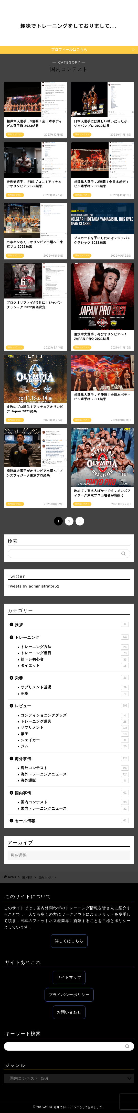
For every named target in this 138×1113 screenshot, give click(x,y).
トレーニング (72, 637)
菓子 (75, 734)
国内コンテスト (75, 802)
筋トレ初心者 (75, 659)
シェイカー (75, 740)
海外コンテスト (75, 768)
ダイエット (75, 665)
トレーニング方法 (75, 647)
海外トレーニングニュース (75, 774)
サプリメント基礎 (75, 687)
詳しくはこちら (69, 941)
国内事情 (72, 792)
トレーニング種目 (75, 653)
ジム (75, 746)
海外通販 (75, 780)
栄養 (72, 677)
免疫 (75, 693)
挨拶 (72, 624)
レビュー (72, 705)
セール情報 (72, 820)
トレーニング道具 (75, 721)
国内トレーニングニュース (75, 808)
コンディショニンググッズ (75, 715)
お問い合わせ (69, 1012)
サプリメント (75, 727)
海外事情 (72, 758)
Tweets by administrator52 (33, 586)
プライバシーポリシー (69, 994)
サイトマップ (69, 977)
